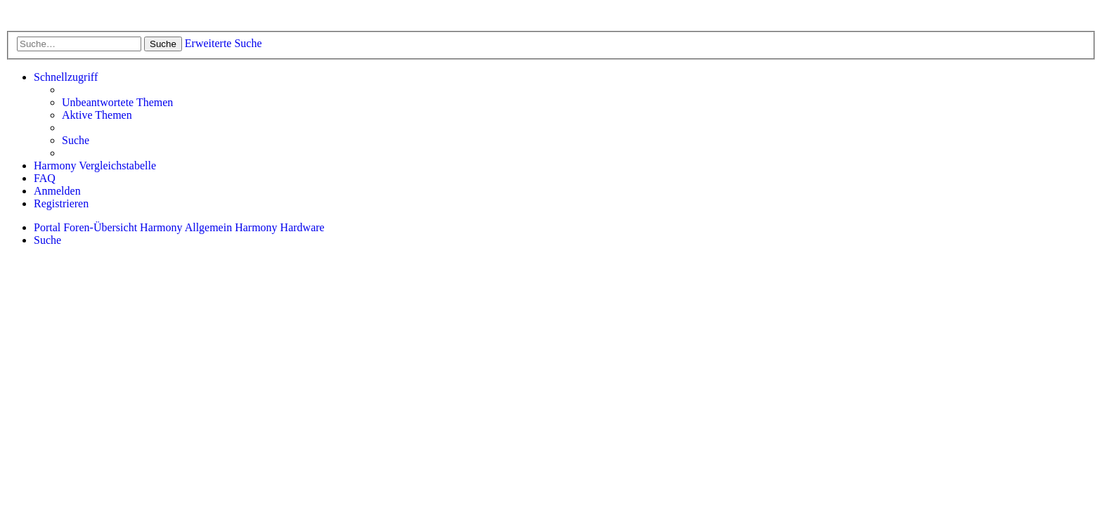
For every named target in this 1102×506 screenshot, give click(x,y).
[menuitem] (117, 102)
